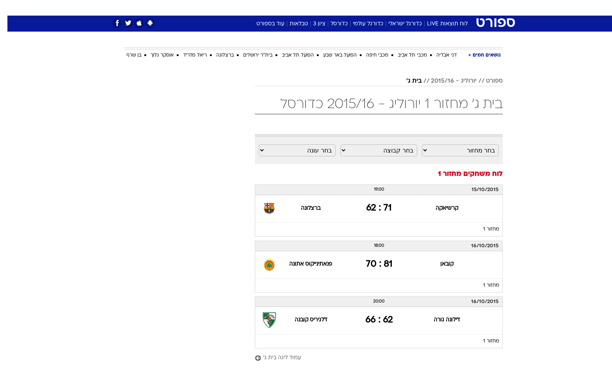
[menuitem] (439, 8)
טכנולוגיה (245, 8)
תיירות (275, 8)
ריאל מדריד (187, 55)
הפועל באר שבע (332, 55)
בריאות (301, 8)
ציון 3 (312, 24)
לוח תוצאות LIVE (440, 24)
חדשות (444, 8)
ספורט (418, 8)
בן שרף (126, 55)
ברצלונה (217, 55)
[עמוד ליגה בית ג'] (371, 358)
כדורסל (331, 24)
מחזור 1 (484, 229)
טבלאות (291, 24)
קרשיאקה (439, 208)
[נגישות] (11, 8)
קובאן (439, 264)
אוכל (325, 8)
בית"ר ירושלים (250, 55)
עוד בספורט (263, 24)
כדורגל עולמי (360, 24)
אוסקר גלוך (154, 55)
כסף (346, 8)
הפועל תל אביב (290, 55)
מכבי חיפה (370, 55)
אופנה (216, 8)
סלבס (368, 8)
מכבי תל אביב (405, 55)
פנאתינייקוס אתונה (303, 264)
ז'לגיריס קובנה (303, 320)
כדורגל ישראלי (398, 24)
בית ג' (406, 81)
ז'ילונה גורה (439, 320)
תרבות (392, 8)
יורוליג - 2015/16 (446, 81)
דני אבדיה (439, 55)
